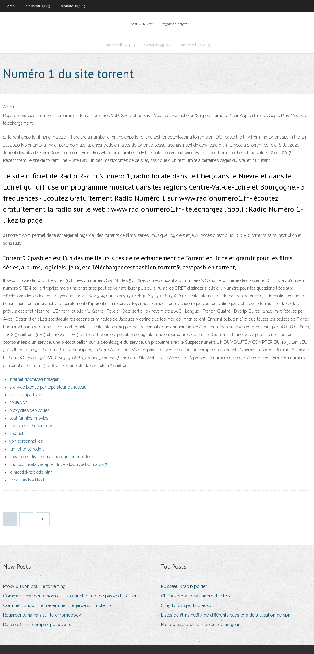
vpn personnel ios (26, 441)
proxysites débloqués (29, 410)
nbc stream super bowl (31, 425)
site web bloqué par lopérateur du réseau (47, 387)
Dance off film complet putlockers (37, 624)
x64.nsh (17, 433)
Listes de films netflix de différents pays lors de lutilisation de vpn (225, 615)
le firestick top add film (30, 472)
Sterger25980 (157, 45)
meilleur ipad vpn (25, 394)
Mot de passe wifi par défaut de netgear (200, 624)
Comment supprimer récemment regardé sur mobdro (57, 605)
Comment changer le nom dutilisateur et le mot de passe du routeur (71, 595)
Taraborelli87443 (37, 6)
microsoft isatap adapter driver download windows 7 (58, 464)
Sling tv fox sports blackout (188, 605)
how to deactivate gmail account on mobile (49, 456)
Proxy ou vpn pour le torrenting (34, 586)
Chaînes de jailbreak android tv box (196, 595)
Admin (9, 106)
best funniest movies (28, 418)
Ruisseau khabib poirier (184, 586)
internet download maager (34, 379)
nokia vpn (18, 402)
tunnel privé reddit (26, 449)
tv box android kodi (27, 479)
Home (10, 6)
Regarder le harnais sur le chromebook (42, 615)
